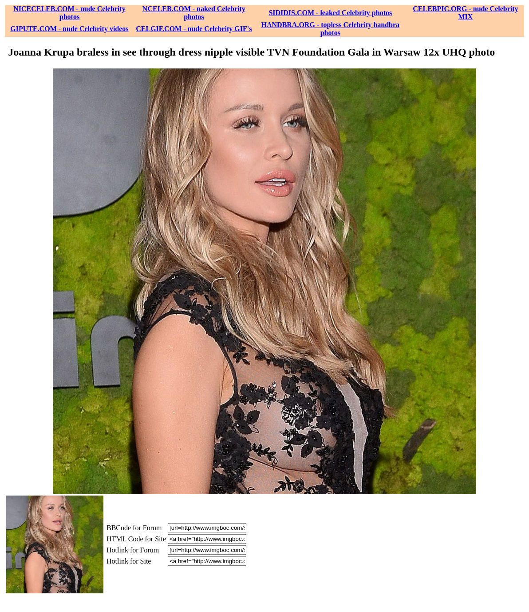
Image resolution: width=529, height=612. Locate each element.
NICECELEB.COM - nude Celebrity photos (69, 12)
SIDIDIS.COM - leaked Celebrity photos (330, 12)
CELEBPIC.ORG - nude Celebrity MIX (465, 12)
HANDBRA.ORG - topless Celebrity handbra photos (330, 28)
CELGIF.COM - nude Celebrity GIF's (194, 28)
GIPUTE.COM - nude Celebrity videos (69, 28)
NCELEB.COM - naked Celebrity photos (193, 12)
